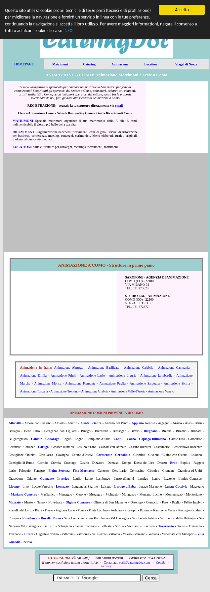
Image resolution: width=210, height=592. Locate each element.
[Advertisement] (177, 117)
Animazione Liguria (122, 375)
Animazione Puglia (113, 383)
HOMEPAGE (24, 64)
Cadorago (52, 439)
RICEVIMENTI (24, 132)
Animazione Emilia (33, 375)
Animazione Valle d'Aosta (128, 391)
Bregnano (151, 431)
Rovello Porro (51, 518)
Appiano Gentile (143, 423)
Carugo (43, 447)
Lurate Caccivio (176, 486)
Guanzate (47, 478)
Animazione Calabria (138, 367)
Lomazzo (62, 486)
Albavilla (15, 423)
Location (150, 64)
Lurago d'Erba (125, 486)
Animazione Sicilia (177, 383)
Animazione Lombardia (156, 375)
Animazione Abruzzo (69, 367)
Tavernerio (166, 526)
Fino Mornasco (83, 470)
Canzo (131, 439)
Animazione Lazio (92, 375)
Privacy (106, 566)
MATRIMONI (23, 121)
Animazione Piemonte (80, 383)
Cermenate (104, 455)
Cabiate (36, 439)
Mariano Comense (24, 494)
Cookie (160, 562)
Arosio (177, 423)
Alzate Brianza (91, 423)
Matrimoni (60, 64)
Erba (173, 462)
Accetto (182, 10)
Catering (89, 64)
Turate (28, 534)
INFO (67, 30)
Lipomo (14, 486)
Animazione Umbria (94, 391)
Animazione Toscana (34, 391)
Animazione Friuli (63, 375)
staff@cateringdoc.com (134, 562)
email (119, 105)
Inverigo (63, 478)
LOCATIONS (22, 147)
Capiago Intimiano (152, 439)
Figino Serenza (59, 470)
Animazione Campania (173, 367)
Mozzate (15, 502)
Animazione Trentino (64, 391)
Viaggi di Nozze (186, 64)
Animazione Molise (47, 383)
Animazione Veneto (161, 391)
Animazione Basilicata (103, 367)
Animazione (119, 64)
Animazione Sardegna (145, 383)
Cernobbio (122, 455)
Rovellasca (29, 518)
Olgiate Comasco (78, 502)
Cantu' (118, 439)
